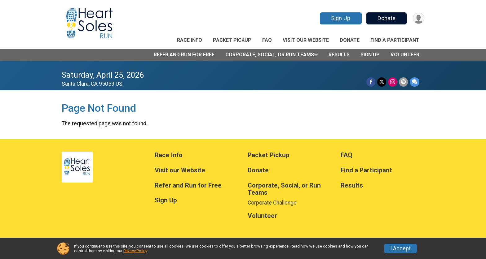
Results (339, 55)
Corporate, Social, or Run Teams (269, 55)
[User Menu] (418, 18)
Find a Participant (394, 40)
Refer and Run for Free (184, 55)
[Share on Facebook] (370, 81)
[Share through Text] (414, 81)
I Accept (400, 248)
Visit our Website (306, 40)
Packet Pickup (232, 40)
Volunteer (405, 55)
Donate (386, 18)
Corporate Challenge (272, 203)
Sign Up (340, 18)
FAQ (267, 40)
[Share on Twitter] (381, 81)
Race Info (189, 40)
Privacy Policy (135, 250)
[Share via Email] (403, 81)
